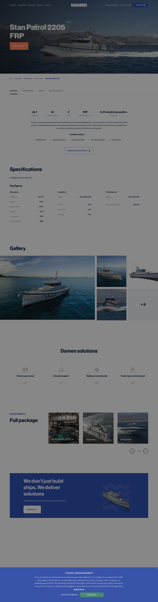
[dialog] (79, 584)
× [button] (157, 568)
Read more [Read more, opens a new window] (79, 589)
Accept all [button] (91, 595)
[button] (53, 594)
